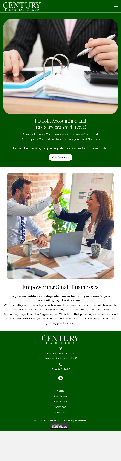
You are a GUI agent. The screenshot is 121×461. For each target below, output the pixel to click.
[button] (60, 157)
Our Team (60, 396)
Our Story (60, 401)
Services (60, 407)
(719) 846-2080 (60, 369)
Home (60, 390)
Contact (60, 412)
